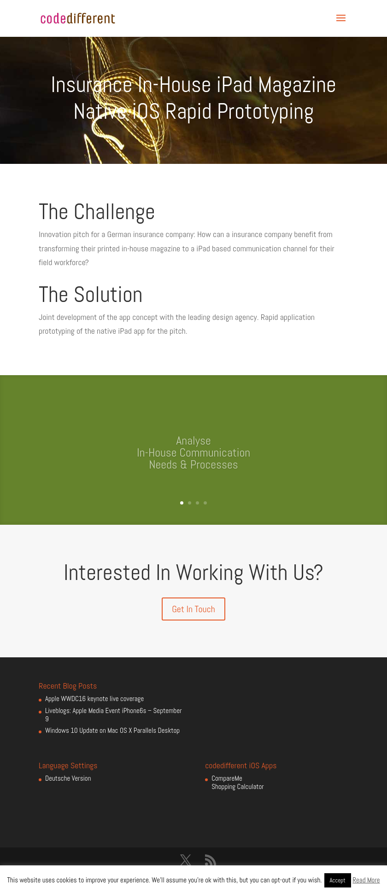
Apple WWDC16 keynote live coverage (94, 698)
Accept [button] (338, 880)
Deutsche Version (68, 778)
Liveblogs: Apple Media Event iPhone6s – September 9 (113, 714)
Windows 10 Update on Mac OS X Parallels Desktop (112, 730)
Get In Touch (193, 609)
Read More (366, 880)
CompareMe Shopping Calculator (237, 782)
